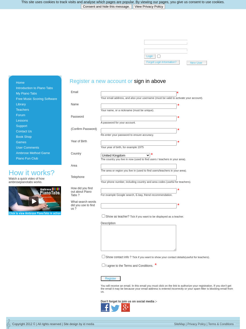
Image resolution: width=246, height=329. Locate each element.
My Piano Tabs (26, 93)
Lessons (22, 120)
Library (21, 104)
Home (20, 82)
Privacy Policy (196, 324)
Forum (20, 115)
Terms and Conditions (138, 265)
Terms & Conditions (221, 324)
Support (21, 126)
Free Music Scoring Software (36, 99)
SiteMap (179, 324)
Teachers (22, 109)
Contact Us (24, 131)
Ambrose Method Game (33, 153)
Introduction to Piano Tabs (34, 88)
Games (21, 142)
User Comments (27, 147)
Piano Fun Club (27, 158)
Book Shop (24, 137)
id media (88, 324)
